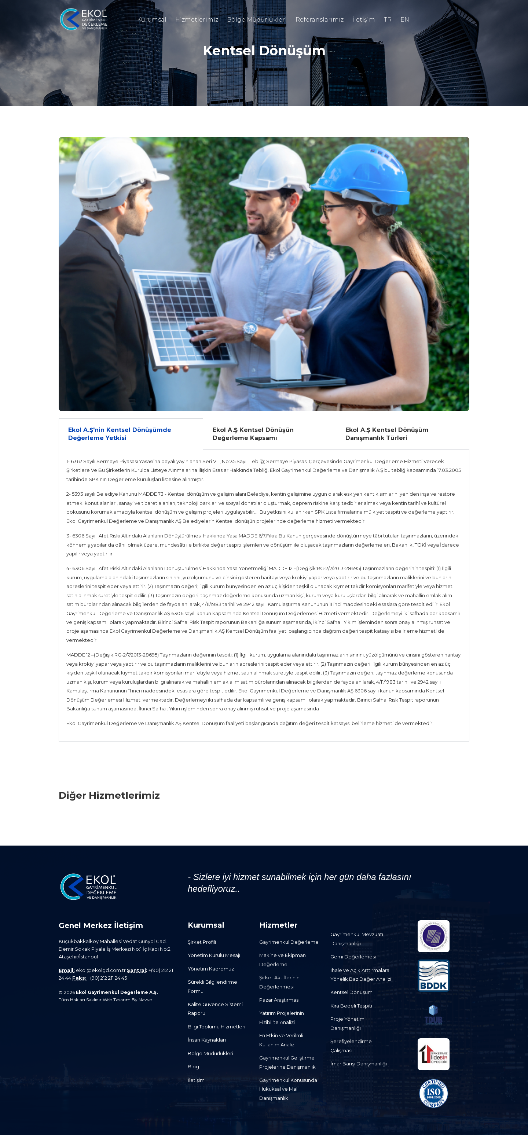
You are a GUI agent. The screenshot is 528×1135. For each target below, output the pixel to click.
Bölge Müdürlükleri (257, 19)
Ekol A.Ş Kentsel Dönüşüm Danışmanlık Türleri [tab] (387, 433)
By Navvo (142, 999)
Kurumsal (151, 19)
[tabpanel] (264, 596)
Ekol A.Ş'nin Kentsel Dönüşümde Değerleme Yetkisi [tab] (119, 433)
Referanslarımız (320, 19)
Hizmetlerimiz (196, 19)
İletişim (363, 19)
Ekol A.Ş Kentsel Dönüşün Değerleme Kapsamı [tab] (253, 433)
